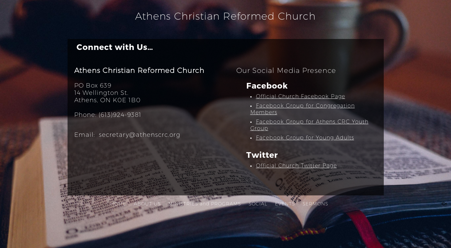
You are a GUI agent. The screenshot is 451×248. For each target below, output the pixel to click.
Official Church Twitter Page (296, 165)
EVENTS (285, 204)
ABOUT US (147, 204)
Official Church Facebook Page (300, 96)
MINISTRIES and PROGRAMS (204, 204)
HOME (118, 204)
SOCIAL (258, 204)
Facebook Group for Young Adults (305, 137)
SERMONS (315, 204)
